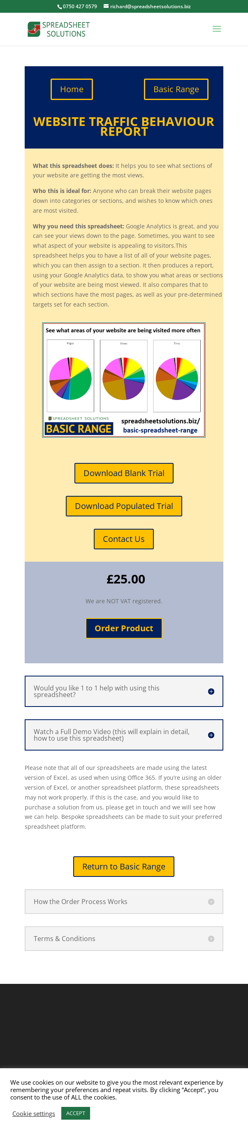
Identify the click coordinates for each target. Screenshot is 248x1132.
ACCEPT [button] (75, 1113)
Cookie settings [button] (33, 1113)
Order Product (124, 628)
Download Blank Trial (124, 473)
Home (71, 89)
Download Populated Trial (124, 505)
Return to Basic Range (123, 866)
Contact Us (124, 538)
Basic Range (176, 89)
